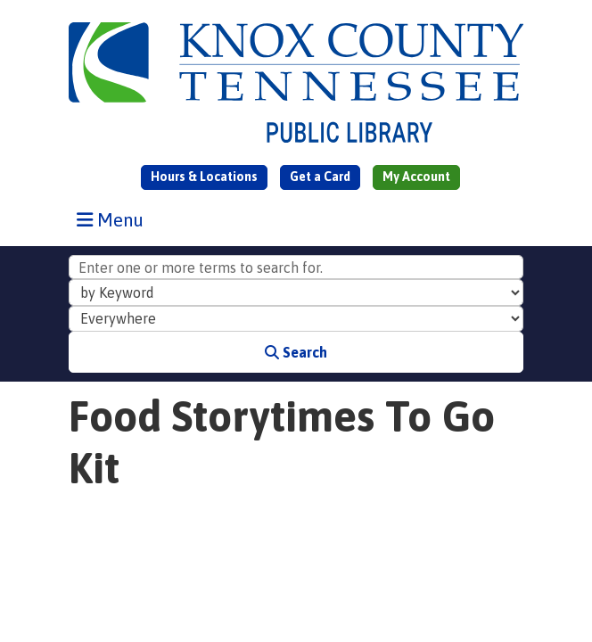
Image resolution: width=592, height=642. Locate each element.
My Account (416, 176)
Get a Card (320, 176)
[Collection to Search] (296, 319)
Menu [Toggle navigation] (114, 219)
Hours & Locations (204, 176)
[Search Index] (296, 292)
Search (296, 352)
